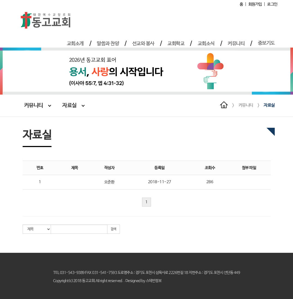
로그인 (272, 4)
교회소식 (206, 43)
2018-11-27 (159, 182)
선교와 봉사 (143, 43)
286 (209, 182)
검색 (113, 229)
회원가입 (255, 4)
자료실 (73, 105)
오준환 (109, 182)
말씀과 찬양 (108, 43)
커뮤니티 (236, 43)
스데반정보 (154, 281)
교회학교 (175, 43)
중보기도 (266, 43)
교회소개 (75, 43)
